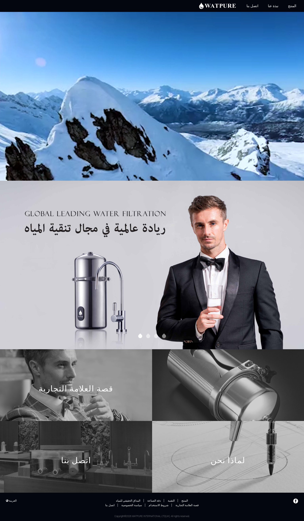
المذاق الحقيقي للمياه (128, 500)
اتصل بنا (252, 6)
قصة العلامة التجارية (76, 397)
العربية (11, 500)
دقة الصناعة (154, 500)
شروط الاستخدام (159, 505)
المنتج (292, 6)
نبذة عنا (273, 6)
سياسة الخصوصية (131, 505)
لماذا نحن (228, 469)
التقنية (171, 500)
